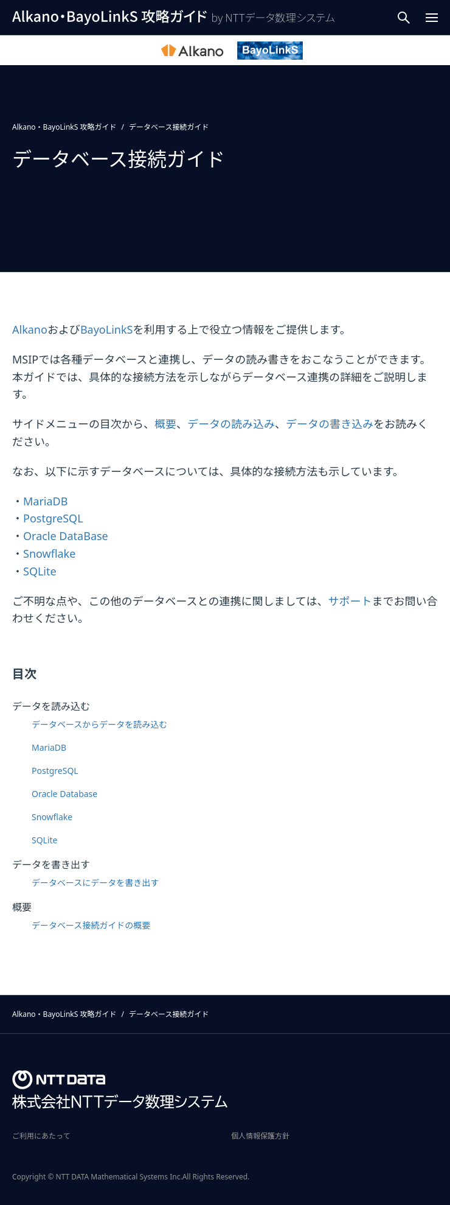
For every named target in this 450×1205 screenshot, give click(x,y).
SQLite (40, 571)
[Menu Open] (432, 17)
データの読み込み (231, 423)
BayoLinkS (106, 329)
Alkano (29, 329)
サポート (350, 601)
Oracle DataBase (65, 536)
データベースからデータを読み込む (99, 724)
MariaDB (45, 501)
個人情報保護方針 (260, 1136)
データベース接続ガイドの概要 (91, 925)
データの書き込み (329, 423)
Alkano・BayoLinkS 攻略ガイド (64, 127)
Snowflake (49, 553)
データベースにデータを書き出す (95, 882)
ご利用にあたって (41, 1136)
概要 (165, 423)
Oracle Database (64, 793)
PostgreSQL (53, 518)
